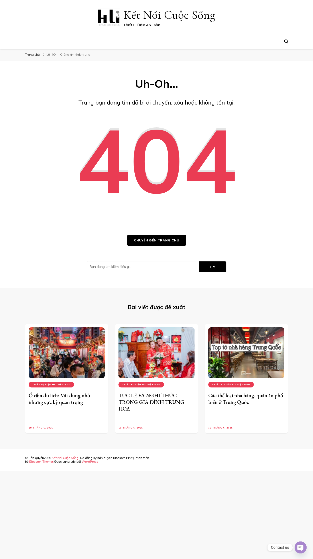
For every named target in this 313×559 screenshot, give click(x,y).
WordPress (90, 462)
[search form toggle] (286, 41)
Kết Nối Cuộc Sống (169, 15)
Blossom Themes (41, 462)
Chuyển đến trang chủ (156, 240)
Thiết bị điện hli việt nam (51, 384)
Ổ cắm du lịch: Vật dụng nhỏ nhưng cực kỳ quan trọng (59, 398)
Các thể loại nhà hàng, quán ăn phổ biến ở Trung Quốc (245, 398)
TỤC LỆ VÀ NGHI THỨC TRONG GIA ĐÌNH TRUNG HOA (151, 402)
